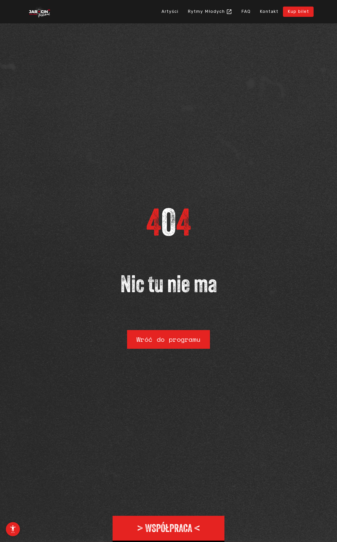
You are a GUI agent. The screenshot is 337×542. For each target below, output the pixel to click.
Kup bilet (296, 11)
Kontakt (261, 11)
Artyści (147, 11)
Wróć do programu (168, 339)
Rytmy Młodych (189, 11)
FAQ (233, 11)
